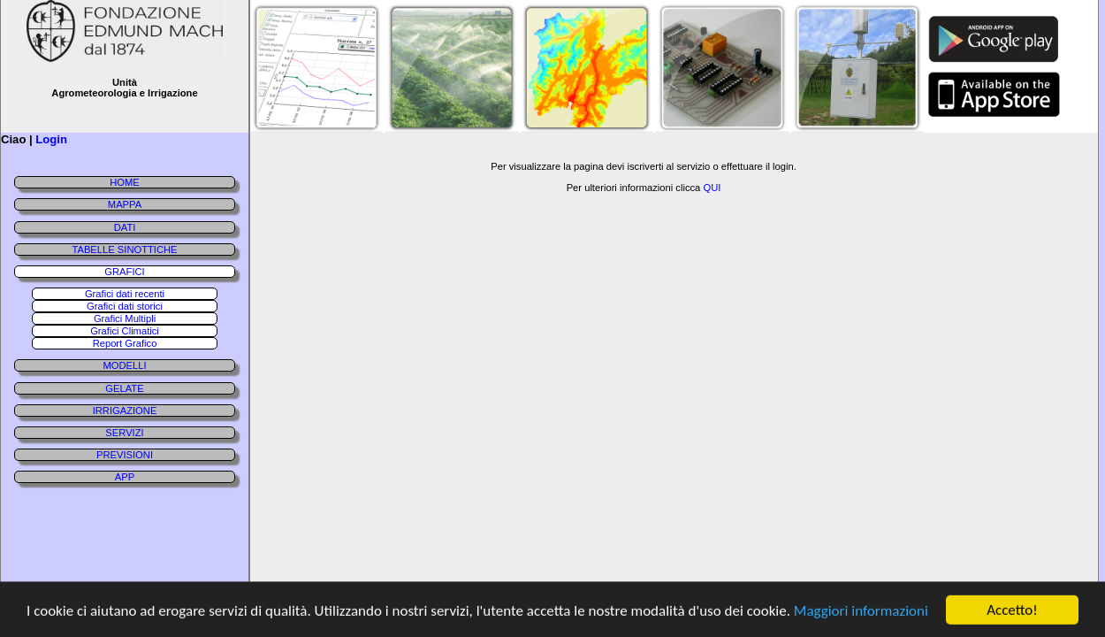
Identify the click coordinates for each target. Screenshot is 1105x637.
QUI (711, 187)
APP (124, 477)
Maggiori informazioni (861, 611)
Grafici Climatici (124, 331)
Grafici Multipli (125, 318)
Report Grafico (125, 343)
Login (51, 139)
